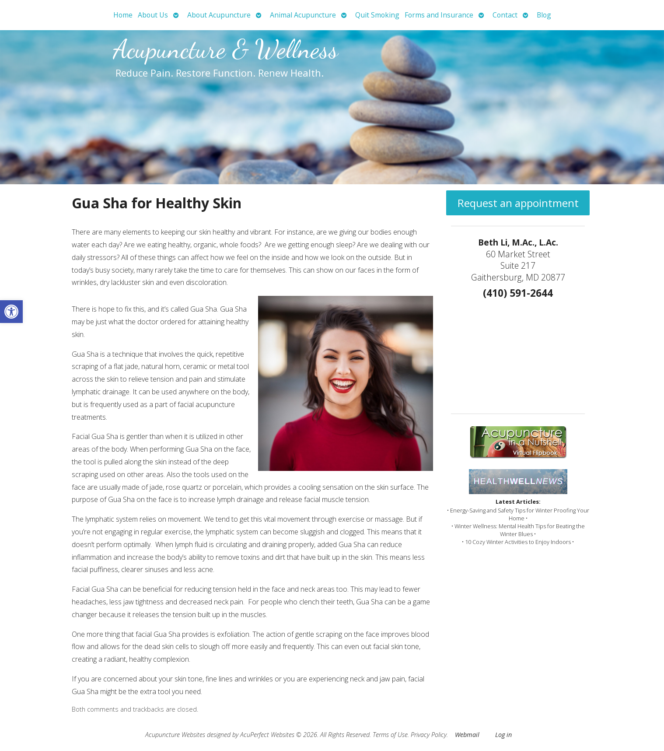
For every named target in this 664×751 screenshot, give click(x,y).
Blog (544, 15)
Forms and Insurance (439, 15)
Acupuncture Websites (175, 734)
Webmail (467, 734)
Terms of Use (390, 734)
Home (123, 15)
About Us (153, 15)
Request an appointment (518, 203)
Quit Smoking (377, 15)
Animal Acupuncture (303, 15)
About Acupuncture (219, 15)
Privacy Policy (429, 734)
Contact (505, 15)
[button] (11, 311)
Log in (503, 734)
